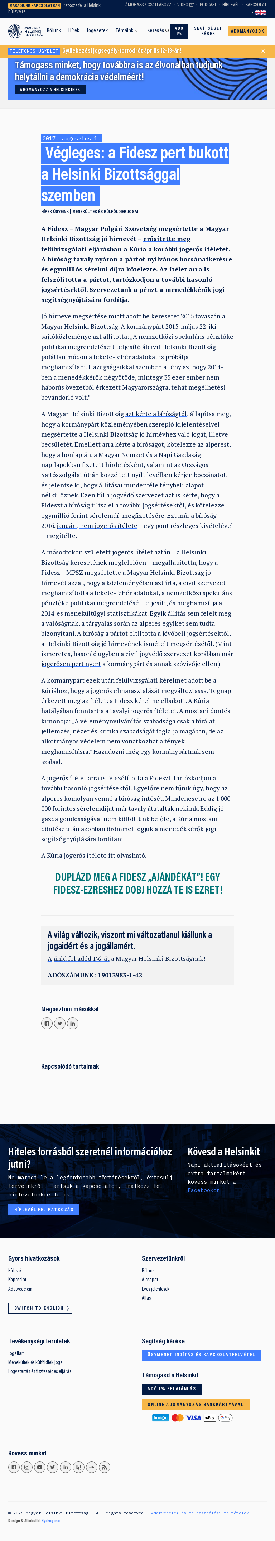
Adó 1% (179, 31)
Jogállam (16, 1354)
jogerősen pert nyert (71, 664)
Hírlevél (231, 5)
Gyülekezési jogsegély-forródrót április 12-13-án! (95, 51)
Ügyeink (61, 212)
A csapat (150, 1280)
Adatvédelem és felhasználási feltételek (200, 1513)
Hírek (73, 31)
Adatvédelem (20, 1289)
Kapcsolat (256, 5)
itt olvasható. (127, 855)
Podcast (208, 5)
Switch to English (261, 12)
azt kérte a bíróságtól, (156, 414)
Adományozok (247, 31)
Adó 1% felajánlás (172, 1389)
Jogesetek (97, 31)
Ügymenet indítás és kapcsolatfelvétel (201, 1355)
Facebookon (204, 1190)
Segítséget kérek (208, 31)
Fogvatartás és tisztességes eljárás (39, 1371)
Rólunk (54, 31)
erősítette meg (166, 239)
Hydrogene (51, 1521)
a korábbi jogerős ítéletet (188, 249)
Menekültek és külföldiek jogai (105, 212)
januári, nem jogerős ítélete (97, 525)
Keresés (155, 31)
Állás (146, 1298)
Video (182, 5)
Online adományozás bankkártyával (195, 1404)
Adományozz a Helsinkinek (50, 90)
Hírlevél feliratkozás (44, 1210)
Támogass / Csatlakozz (147, 5)
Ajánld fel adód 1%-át (79, 958)
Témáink (125, 31)
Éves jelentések (155, 1289)
